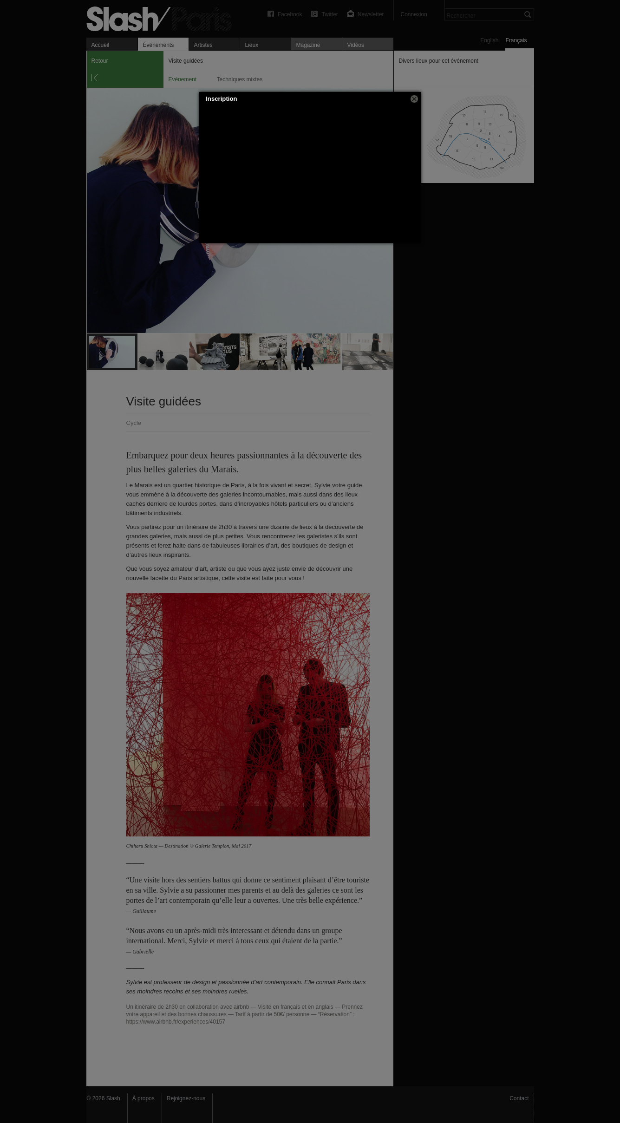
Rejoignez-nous (186, 1098)
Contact (519, 1098)
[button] (414, 99)
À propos (143, 1098)
